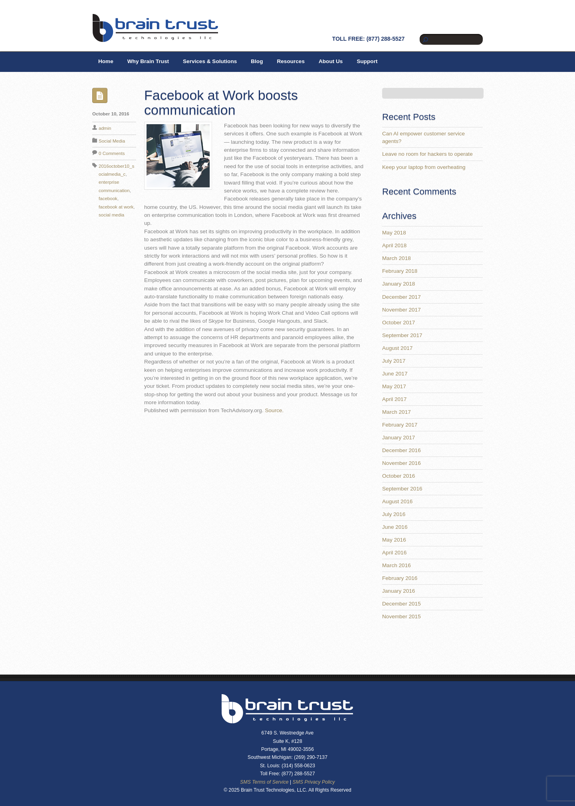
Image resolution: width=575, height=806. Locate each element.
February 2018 (399, 271)
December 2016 (401, 450)
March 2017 (396, 412)
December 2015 (401, 604)
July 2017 (393, 361)
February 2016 (399, 578)
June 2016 (395, 527)
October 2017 (398, 323)
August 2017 (397, 348)
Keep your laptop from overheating (424, 167)
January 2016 (398, 591)
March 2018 (396, 258)
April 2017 (394, 399)
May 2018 (394, 233)
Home (105, 61)
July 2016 (393, 514)
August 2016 (397, 501)
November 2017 (401, 310)
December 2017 (401, 297)
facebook (108, 198)
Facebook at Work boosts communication (221, 102)
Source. (274, 410)
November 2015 (401, 616)
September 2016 (402, 489)
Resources (291, 61)
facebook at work (116, 206)
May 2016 (394, 540)
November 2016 (401, 463)
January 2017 (398, 438)
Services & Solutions (210, 61)
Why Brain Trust (148, 61)
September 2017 (402, 335)
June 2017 (395, 374)
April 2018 (394, 245)
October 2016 (398, 476)
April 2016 (394, 553)
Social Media (112, 141)
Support (367, 61)
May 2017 (394, 386)
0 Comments (112, 153)
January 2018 (398, 284)
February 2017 (399, 425)
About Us (331, 61)
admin (105, 128)
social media (111, 214)
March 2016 (396, 565)
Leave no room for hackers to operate (427, 154)
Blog (257, 61)
